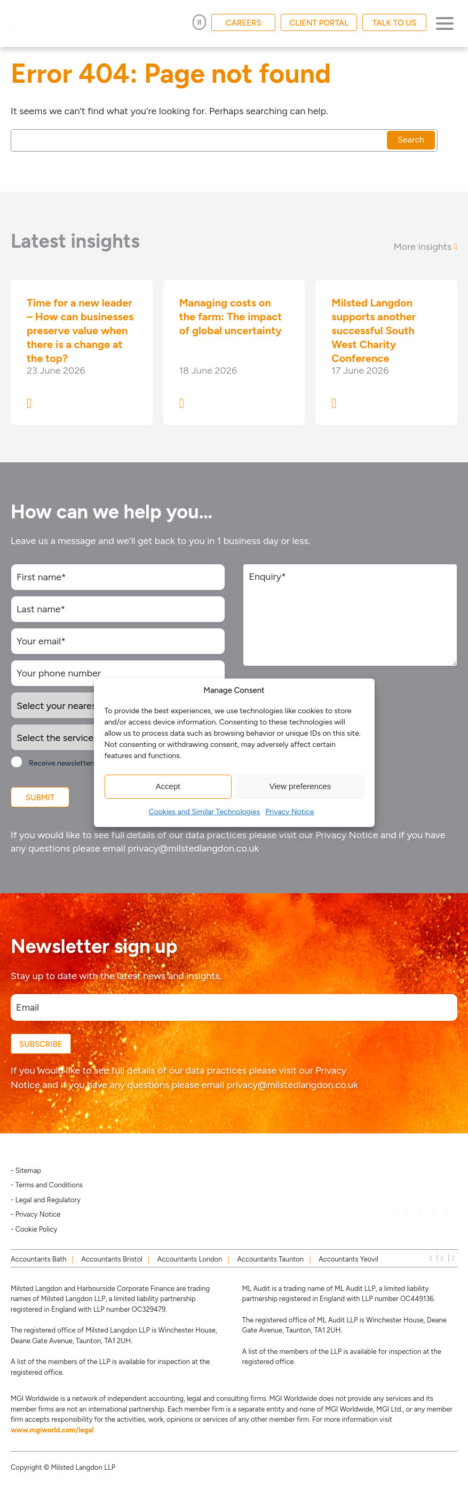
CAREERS (243, 23)
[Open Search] (199, 22)
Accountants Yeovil (348, 1259)
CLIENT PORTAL (318, 23)
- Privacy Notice (35, 1214)
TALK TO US (394, 23)
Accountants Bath (39, 1259)
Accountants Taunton (270, 1259)
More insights (425, 246)
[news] (453, 1258)
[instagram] (442, 1258)
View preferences (300, 786)
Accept (168, 786)
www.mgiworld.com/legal (52, 1430)
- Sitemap (26, 1171)
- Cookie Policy (34, 1229)
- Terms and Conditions (47, 1185)
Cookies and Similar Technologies (204, 811)
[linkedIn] (431, 1258)
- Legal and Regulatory (46, 1200)
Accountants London (190, 1259)
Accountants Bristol (111, 1259)
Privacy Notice (289, 811)
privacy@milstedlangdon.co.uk (193, 848)
